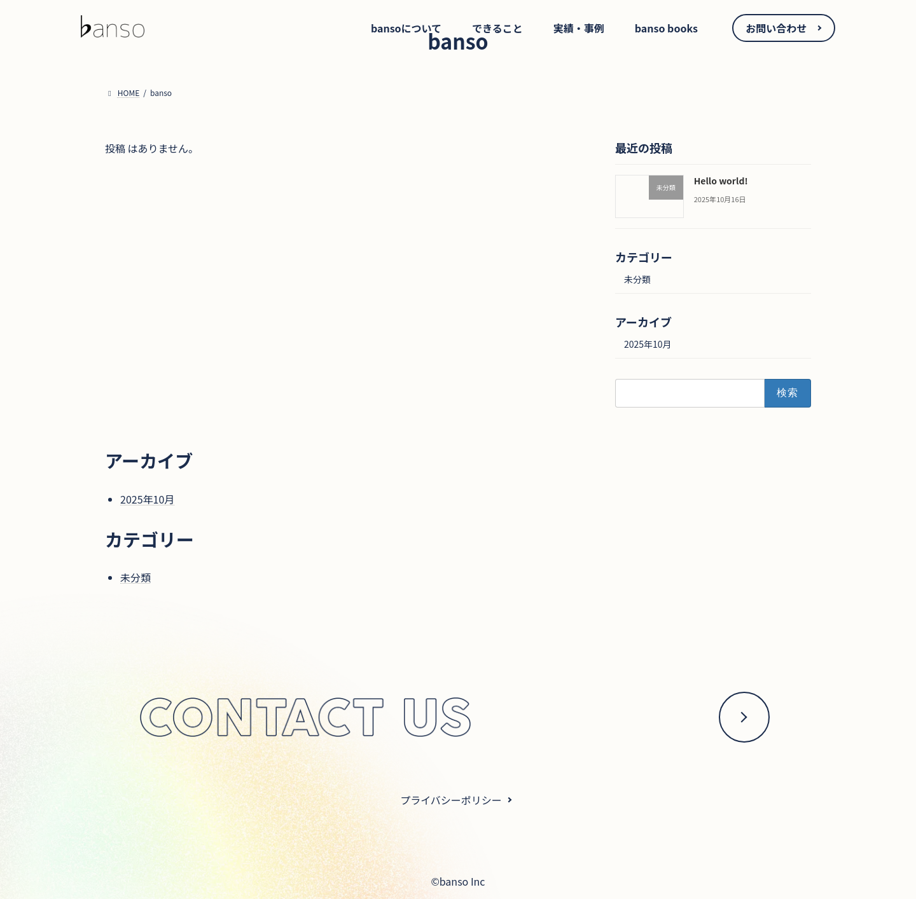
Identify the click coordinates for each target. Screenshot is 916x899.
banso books (666, 28)
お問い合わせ (776, 28)
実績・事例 (578, 28)
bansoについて (406, 28)
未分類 (637, 279)
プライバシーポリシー (451, 799)
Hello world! (721, 180)
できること (497, 28)
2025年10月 (648, 344)
